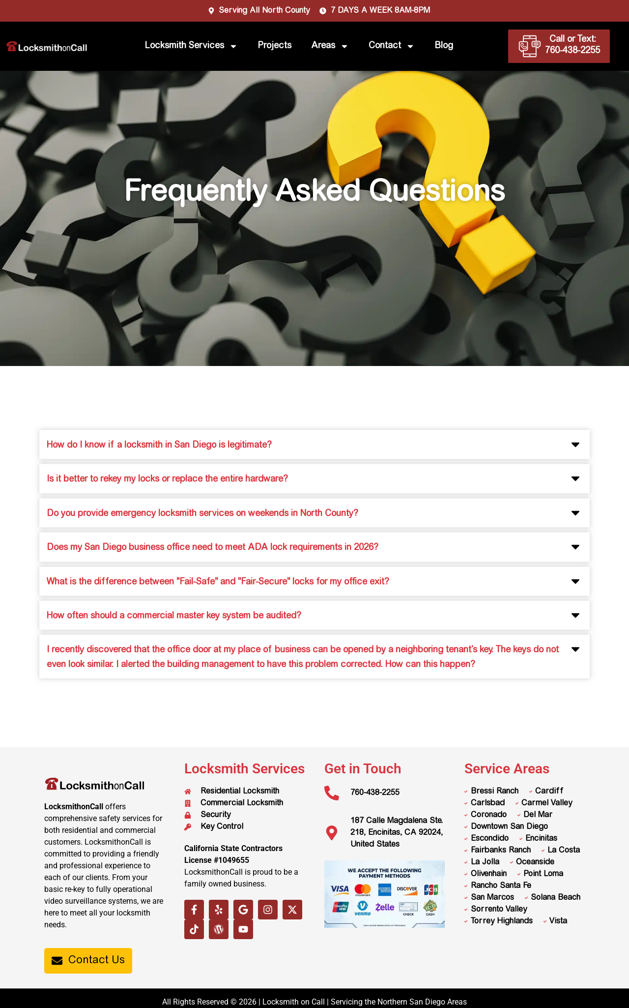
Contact (392, 46)
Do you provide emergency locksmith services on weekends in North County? (202, 514)
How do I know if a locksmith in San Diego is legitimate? (159, 445)
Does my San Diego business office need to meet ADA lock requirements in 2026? (212, 548)
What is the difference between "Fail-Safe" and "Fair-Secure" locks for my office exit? (218, 582)
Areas (330, 46)
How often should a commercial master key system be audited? (174, 616)
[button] (314, 444)
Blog (443, 46)
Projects (274, 46)
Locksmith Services (191, 46)
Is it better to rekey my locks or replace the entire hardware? (167, 479)
